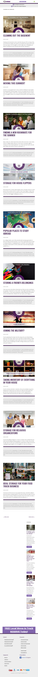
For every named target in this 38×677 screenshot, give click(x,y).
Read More (29, 546)
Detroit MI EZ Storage (8, 643)
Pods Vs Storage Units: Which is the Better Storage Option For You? (31, 558)
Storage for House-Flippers (17, 183)
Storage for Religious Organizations (14, 431)
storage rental (17, 55)
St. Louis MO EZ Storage (8, 645)
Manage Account (23, 1)
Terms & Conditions (7, 661)
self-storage (10, 54)
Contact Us (6, 659)
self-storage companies (17, 54)
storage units (23, 55)
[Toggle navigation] (34, 1)
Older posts (6, 516)
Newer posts (32, 516)
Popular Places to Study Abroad (16, 232)
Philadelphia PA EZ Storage (9, 639)
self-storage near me (26, 54)
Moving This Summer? (14, 83)
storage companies (26, 201)
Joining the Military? (13, 330)
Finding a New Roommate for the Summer (17, 134)
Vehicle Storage (23, 645)
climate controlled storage (8, 253)
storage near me (11, 55)
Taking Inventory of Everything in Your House (19, 381)
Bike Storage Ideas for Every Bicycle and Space (31, 606)
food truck (12, 505)
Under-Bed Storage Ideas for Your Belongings (30, 583)
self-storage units (19, 201)
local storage (5, 54)
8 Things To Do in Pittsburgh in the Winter (31, 533)
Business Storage (24, 641)
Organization (14, 200)
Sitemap (5, 665)
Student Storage (23, 650)
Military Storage (23, 647)
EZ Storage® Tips (24, 652)
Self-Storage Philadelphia (17, 52)
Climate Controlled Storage (25, 643)
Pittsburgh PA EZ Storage (8, 641)
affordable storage (29, 52)
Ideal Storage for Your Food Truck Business (17, 485)
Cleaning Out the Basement (16, 35)
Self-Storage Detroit (16, 102)
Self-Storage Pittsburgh (16, 252)
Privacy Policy (6, 663)
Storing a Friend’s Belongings (18, 282)
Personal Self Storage (24, 639)
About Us (5, 657)
